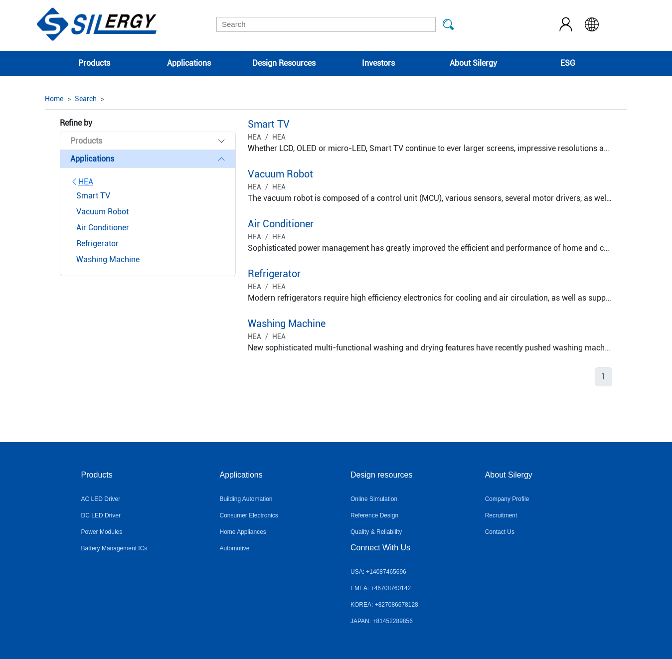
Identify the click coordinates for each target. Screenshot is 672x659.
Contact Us (499, 531)
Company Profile (507, 498)
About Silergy (473, 63)
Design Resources (284, 63)
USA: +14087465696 (378, 571)
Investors (378, 63)
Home (54, 99)
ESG (567, 63)
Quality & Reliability (376, 531)
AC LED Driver (101, 498)
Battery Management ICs (114, 548)
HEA (81, 181)
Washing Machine (287, 324)
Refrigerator (274, 274)
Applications (189, 63)
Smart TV (269, 124)
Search (86, 99)
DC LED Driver (101, 515)
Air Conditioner (281, 224)
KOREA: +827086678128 (384, 604)
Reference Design (374, 515)
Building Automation (245, 498)
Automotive (234, 548)
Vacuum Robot (280, 174)
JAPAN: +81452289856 (381, 621)
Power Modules (102, 531)
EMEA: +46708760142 (380, 588)
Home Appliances (242, 531)
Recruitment (501, 515)
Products (94, 63)
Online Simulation (373, 498)
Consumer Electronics (248, 515)
